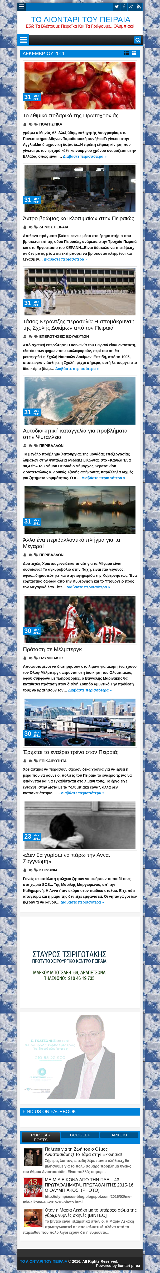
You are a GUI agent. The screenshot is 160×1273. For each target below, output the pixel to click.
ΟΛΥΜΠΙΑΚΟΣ (51, 658)
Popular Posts (41, 1137)
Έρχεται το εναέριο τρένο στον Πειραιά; (71, 752)
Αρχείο (119, 1135)
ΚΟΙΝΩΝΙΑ (48, 870)
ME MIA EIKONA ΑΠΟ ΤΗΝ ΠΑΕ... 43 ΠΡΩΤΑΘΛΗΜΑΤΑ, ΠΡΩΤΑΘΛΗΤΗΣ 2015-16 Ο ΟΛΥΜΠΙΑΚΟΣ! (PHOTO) (89, 1185)
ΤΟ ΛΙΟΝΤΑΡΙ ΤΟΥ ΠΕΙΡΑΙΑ (80, 19)
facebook (123, 7)
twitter (116, 7)
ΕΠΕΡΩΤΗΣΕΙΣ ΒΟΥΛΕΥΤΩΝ (64, 336)
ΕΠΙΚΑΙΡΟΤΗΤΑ (53, 761)
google (131, 7)
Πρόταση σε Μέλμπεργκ (52, 649)
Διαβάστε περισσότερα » (84, 156)
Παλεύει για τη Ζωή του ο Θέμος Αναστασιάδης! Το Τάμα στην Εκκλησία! (83, 1152)
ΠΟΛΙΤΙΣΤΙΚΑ (50, 124)
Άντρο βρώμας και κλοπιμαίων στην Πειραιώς (78, 218)
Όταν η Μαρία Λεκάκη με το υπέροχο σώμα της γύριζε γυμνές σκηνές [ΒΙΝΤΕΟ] (91, 1213)
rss (138, 7)
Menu (21, 7)
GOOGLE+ (80, 1135)
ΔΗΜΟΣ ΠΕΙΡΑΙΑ (54, 227)
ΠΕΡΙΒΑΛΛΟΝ (51, 446)
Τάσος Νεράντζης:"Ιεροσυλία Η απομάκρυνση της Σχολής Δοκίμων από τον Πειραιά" (78, 324)
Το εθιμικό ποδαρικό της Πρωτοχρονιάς (71, 115)
